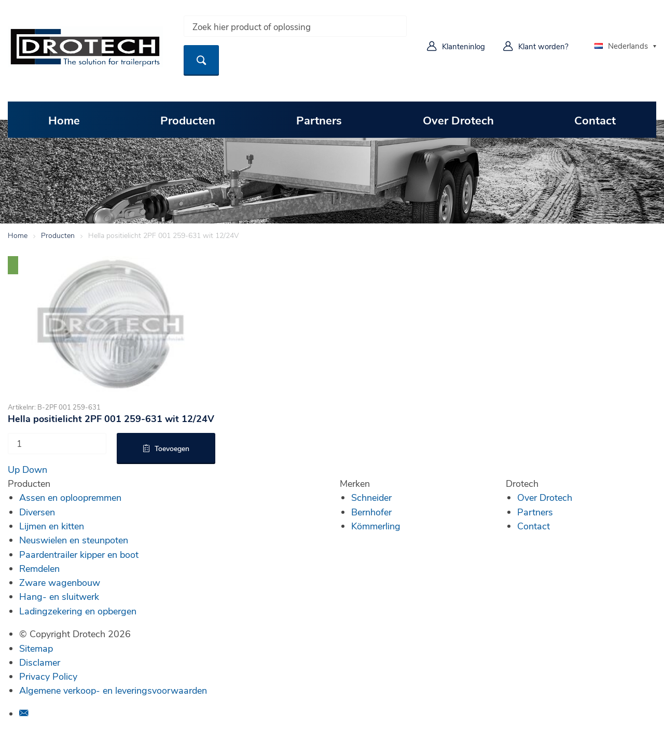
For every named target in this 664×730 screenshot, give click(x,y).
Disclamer (39, 662)
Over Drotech (458, 120)
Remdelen (39, 568)
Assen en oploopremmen (70, 497)
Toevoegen (172, 448)
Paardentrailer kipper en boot (79, 554)
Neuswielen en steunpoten (73, 540)
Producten (187, 120)
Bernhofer (371, 512)
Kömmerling (375, 526)
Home (64, 120)
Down (34, 469)
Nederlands (621, 45)
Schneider (371, 497)
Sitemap (36, 648)
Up (14, 469)
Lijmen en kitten (51, 526)
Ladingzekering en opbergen (77, 611)
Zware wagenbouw (59, 582)
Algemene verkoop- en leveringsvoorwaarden (113, 690)
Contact (595, 120)
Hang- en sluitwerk (59, 596)
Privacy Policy (48, 676)
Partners (319, 120)
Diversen (37, 512)
